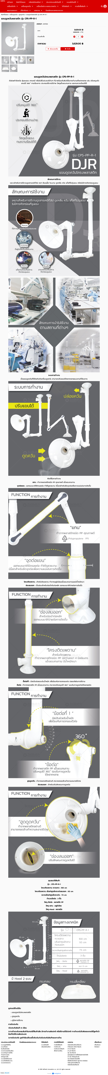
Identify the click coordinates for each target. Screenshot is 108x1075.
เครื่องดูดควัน (13, 15)
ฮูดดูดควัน (22, 15)
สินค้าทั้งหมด (4, 15)
